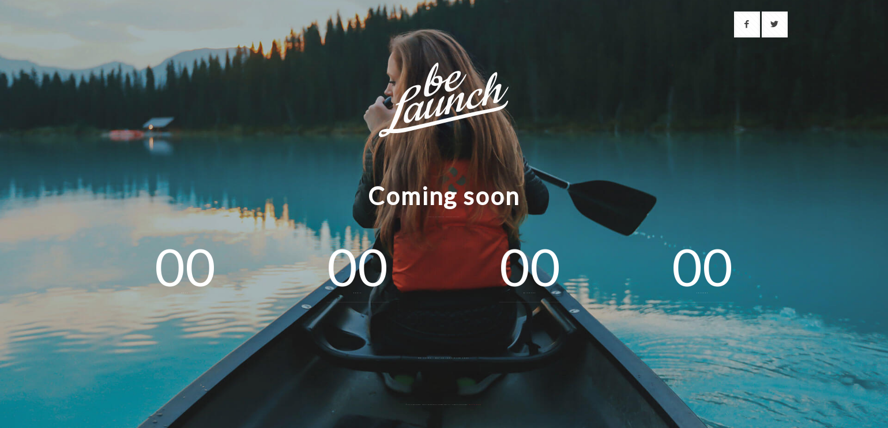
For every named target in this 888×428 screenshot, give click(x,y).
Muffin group (475, 404)
